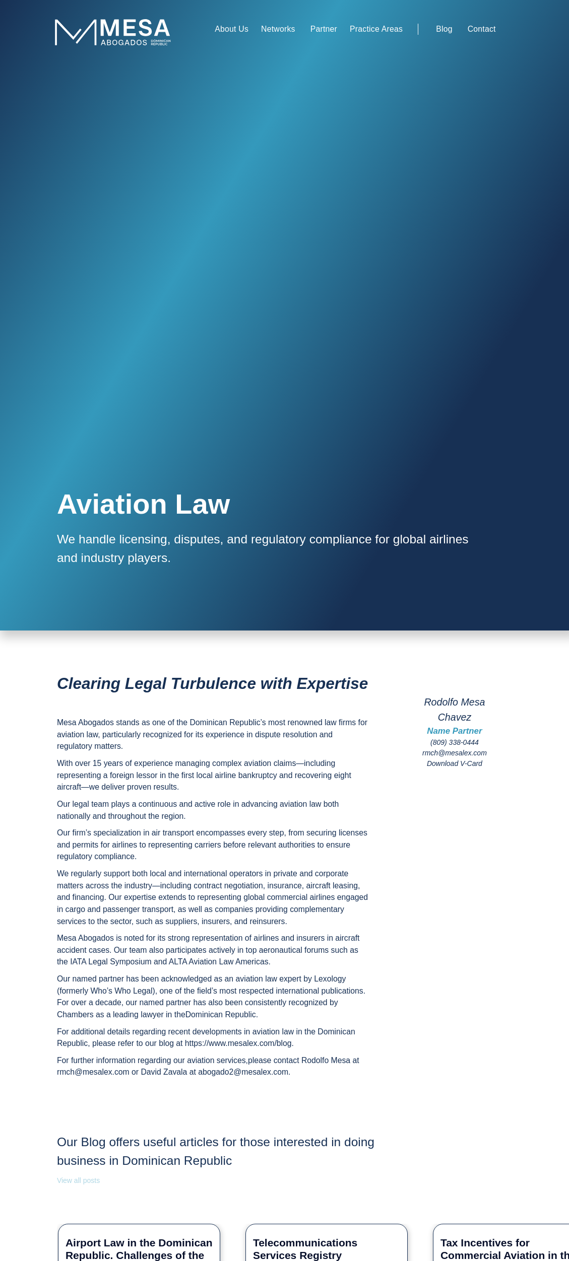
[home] (126, 31)
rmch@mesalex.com (454, 753)
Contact (482, 29)
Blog (444, 29)
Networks (278, 29)
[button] (232, 29)
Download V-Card (454, 763)
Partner (323, 29)
